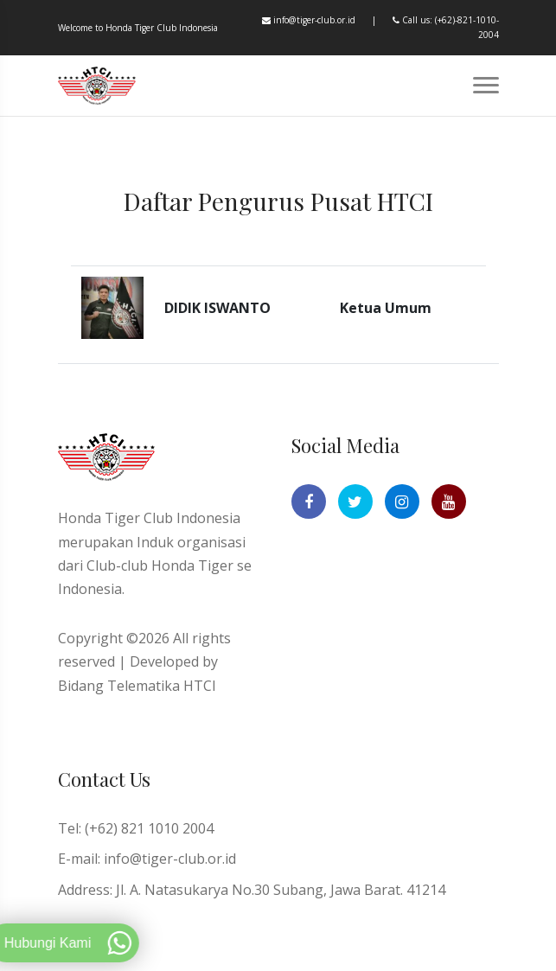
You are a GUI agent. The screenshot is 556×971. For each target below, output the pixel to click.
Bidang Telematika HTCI (137, 685)
